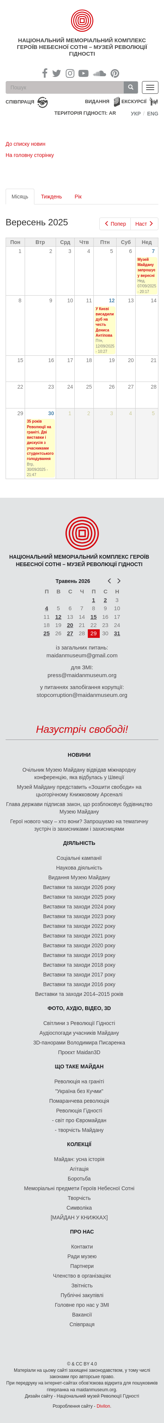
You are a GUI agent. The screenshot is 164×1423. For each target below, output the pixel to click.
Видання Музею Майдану (79, 877)
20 (70, 625)
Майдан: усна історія (79, 1159)
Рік (78, 197)
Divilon (103, 1406)
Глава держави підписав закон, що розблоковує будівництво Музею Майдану (79, 808)
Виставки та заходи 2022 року (79, 926)
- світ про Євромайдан (79, 1120)
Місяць (23, 198)
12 (112, 300)
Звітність (82, 1285)
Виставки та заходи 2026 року (79, 887)
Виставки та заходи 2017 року (79, 975)
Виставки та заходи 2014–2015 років (79, 994)
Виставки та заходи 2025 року (79, 897)
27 (70, 633)
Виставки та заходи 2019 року (79, 955)
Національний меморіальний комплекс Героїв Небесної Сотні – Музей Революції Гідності (82, 47)
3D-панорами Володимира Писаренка (79, 1043)
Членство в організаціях (82, 1276)
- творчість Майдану (79, 1130)
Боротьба (79, 1179)
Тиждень (51, 197)
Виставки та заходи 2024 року (79, 907)
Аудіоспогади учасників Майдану (79, 1033)
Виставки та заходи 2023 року (79, 916)
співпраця (20, 102)
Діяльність (79, 843)
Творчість (79, 1198)
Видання (97, 101)
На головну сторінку (30, 155)
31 (117, 633)
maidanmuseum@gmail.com (81, 655)
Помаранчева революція (79, 1101)
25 (46, 633)
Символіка (79, 1208)
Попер (115, 224)
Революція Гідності (79, 1111)
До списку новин (25, 144)
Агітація (79, 1169)
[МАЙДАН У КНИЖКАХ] (79, 1217)
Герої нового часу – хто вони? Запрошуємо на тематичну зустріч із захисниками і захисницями (79, 825)
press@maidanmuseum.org (81, 675)
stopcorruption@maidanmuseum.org (82, 695)
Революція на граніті (79, 1081)
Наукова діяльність (79, 868)
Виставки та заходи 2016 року (79, 984)
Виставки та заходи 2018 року (79, 965)
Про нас (82, 1232)
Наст (144, 224)
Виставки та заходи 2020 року (79, 945)
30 (51, 413)
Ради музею (82, 1256)
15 (93, 617)
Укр (136, 114)
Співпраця (82, 1324)
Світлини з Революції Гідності (79, 1023)
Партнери (82, 1266)
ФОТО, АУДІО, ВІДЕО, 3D (79, 1008)
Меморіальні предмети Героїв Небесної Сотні (79, 1188)
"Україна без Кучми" (79, 1091)
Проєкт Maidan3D (79, 1052)
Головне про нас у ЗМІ (82, 1305)
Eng (152, 114)
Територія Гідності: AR (85, 113)
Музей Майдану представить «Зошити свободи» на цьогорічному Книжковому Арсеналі (79, 790)
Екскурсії (133, 101)
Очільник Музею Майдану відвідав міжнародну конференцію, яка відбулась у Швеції (79, 773)
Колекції (79, 1144)
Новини (79, 755)
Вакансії (82, 1315)
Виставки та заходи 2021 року (79, 936)
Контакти (82, 1247)
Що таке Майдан (79, 1066)
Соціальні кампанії (79, 858)
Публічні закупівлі (82, 1295)
